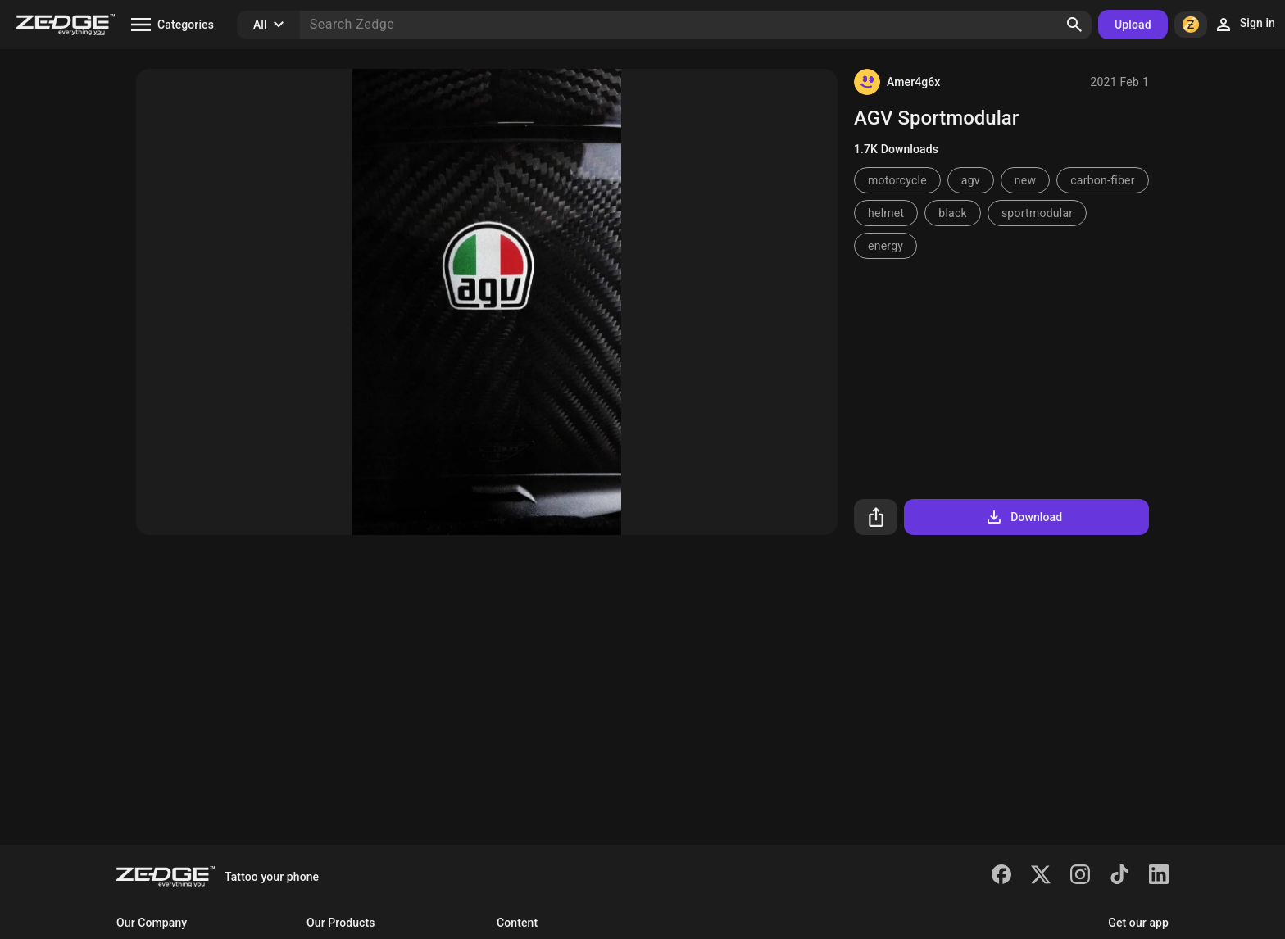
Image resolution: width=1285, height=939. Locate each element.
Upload (1133, 24)
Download (1023, 517)
